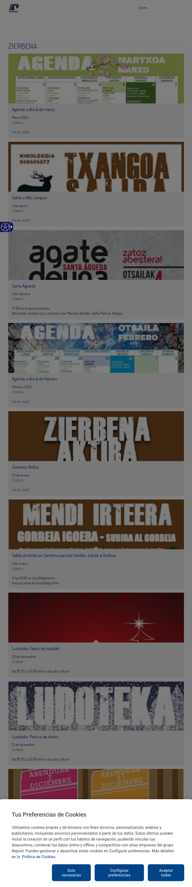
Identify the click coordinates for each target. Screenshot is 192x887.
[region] (96, 843)
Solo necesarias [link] (71, 872)
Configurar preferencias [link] (119, 872)
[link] (5, 229)
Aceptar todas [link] (166, 872)
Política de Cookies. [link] (39, 856)
